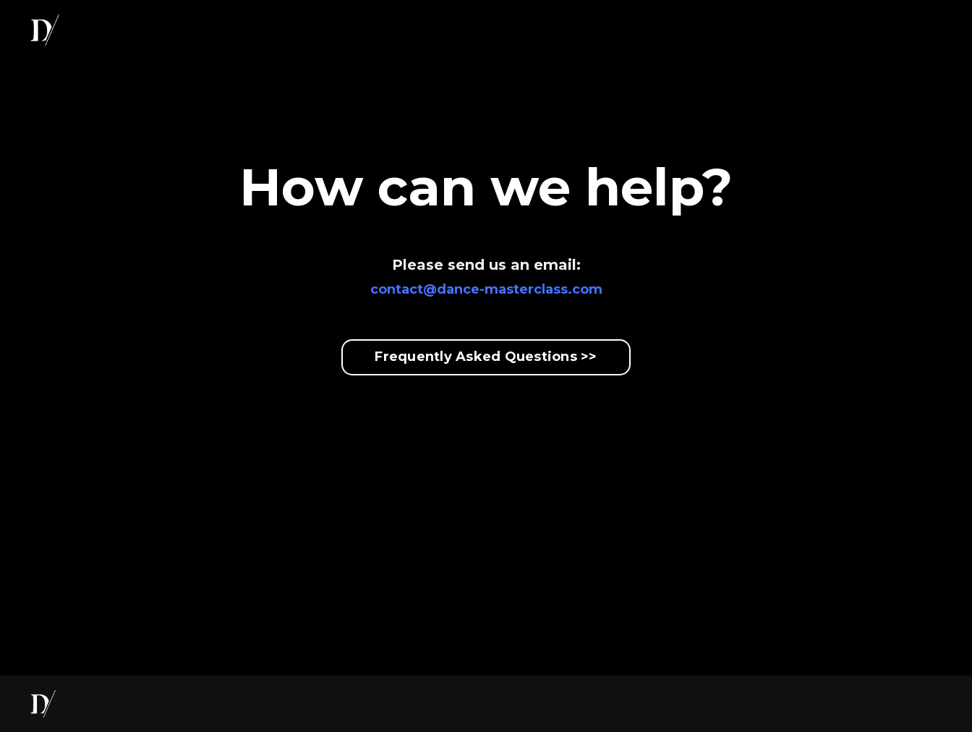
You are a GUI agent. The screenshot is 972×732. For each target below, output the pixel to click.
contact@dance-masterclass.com (486, 289)
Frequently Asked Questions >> (486, 357)
